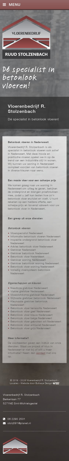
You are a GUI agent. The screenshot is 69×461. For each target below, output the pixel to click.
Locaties (14, 383)
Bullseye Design (44, 383)
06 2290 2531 (16, 419)
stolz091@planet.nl (19, 423)
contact (40, 353)
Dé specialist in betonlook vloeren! (28, 77)
